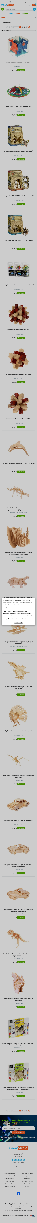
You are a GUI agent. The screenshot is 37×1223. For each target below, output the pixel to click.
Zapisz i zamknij (18, 622)
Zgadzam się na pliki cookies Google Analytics (19, 619)
